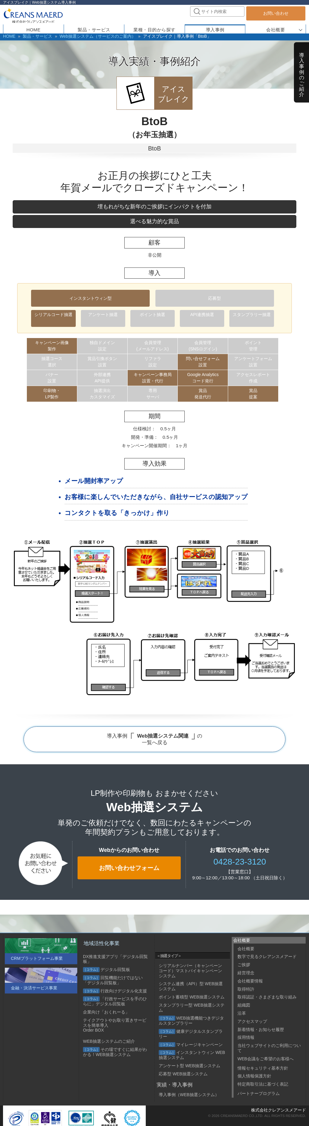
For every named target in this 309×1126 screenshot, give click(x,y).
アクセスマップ (252, 1021)
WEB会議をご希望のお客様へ (265, 1058)
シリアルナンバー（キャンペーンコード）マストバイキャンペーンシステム (190, 970)
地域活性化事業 (101, 943)
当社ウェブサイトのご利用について (269, 1048)
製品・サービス (33, 36)
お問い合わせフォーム (129, 867)
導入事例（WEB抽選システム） (189, 1094)
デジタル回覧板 (106, 969)
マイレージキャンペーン (191, 1044)
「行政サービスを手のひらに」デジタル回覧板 (115, 1001)
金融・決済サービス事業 (34, 987)
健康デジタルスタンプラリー (191, 1034)
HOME (8, 36)
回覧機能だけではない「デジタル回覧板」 (113, 980)
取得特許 (245, 989)
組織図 (243, 1005)
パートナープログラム (258, 1093)
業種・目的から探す (154, 28)
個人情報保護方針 (254, 1076)
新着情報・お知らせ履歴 (260, 1029)
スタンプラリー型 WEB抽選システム (192, 1008)
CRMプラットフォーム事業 (37, 958)
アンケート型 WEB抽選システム (189, 1065)
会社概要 (275, 28)
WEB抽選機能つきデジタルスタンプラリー (191, 1021)
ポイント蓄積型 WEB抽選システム (192, 997)
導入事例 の (154, 738)
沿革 (241, 1013)
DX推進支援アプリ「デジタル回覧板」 (115, 959)
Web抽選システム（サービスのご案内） (84, 36)
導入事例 (301, 72)
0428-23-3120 (239, 860)
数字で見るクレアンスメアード (267, 956)
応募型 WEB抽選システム (183, 1073)
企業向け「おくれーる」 (106, 1012)
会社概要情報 (250, 981)
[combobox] (217, 11)
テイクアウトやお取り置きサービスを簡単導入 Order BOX (114, 1025)
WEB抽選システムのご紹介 (109, 1041)
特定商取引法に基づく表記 (262, 1084)
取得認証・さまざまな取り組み (267, 997)
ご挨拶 (243, 964)
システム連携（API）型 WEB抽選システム (191, 986)
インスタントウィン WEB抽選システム (192, 1055)
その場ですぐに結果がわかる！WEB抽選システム (115, 1052)
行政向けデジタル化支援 (115, 991)
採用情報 (245, 1037)
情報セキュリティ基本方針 (262, 1068)
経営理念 (245, 972)
